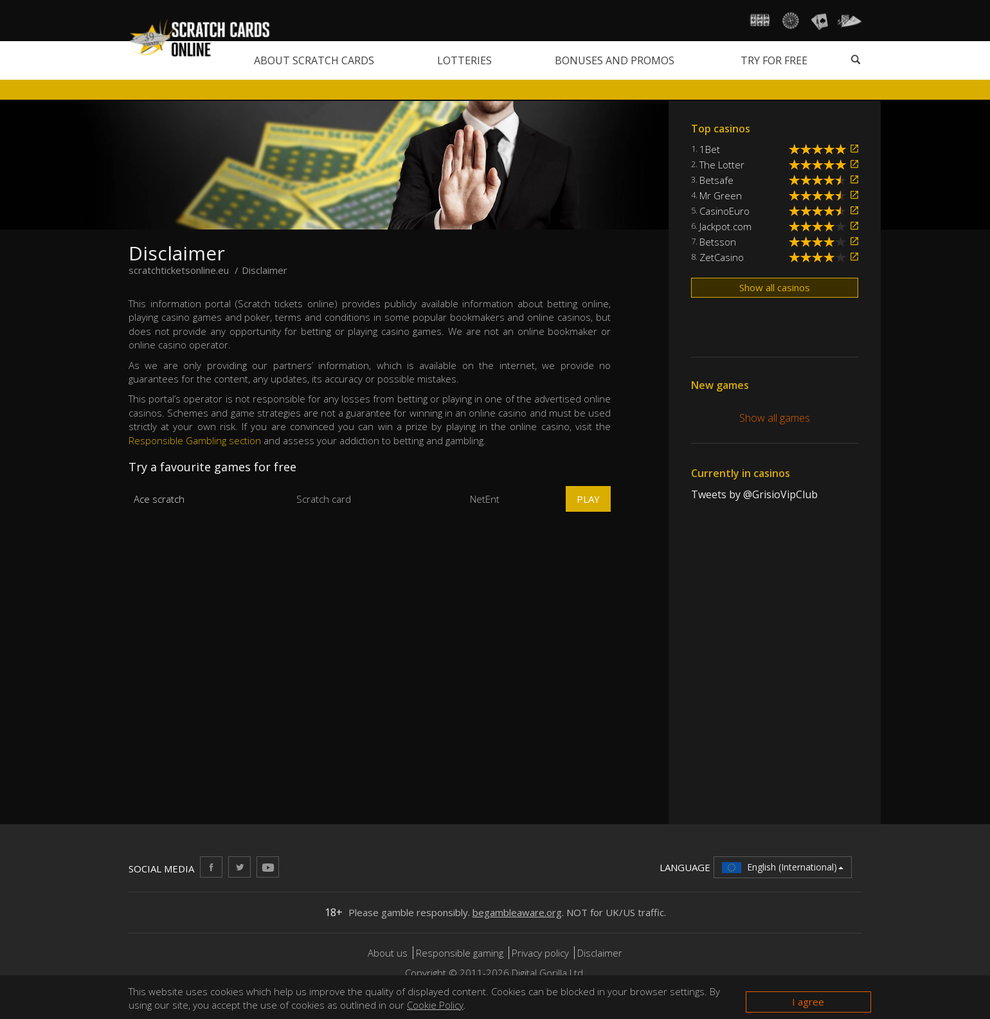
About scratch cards (314, 60)
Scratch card (323, 498)
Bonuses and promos (614, 60)
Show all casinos (774, 287)
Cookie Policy (435, 1004)
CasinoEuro (724, 211)
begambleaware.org (517, 912)
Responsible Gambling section (195, 440)
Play (588, 498)
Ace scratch (159, 498)
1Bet (709, 149)
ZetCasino (721, 257)
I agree (808, 1001)
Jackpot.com (725, 226)
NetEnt (485, 498)
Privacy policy (540, 952)
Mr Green (720, 195)
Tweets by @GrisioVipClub (754, 494)
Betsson (717, 242)
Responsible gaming (459, 952)
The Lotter (721, 164)
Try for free (774, 60)
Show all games (774, 418)
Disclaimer (599, 952)
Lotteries (464, 60)
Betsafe (716, 180)
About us (389, 952)
